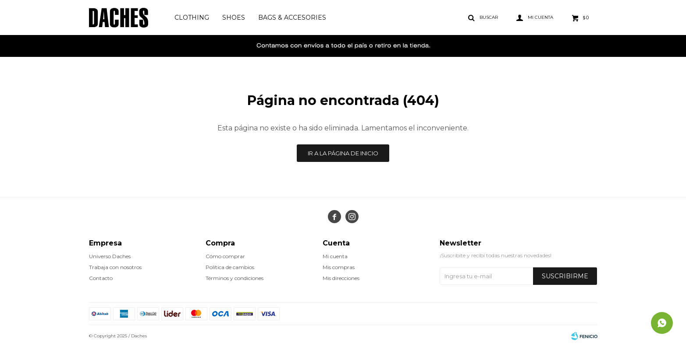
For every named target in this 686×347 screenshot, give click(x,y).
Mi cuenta (335, 256)
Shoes (233, 17)
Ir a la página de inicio (343, 153)
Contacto (101, 278)
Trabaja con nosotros (115, 267)
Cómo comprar (225, 256)
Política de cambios (230, 267)
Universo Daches (110, 256)
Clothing (191, 17)
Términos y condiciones (234, 278)
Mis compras (339, 267)
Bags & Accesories (292, 17)
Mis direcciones (341, 278)
